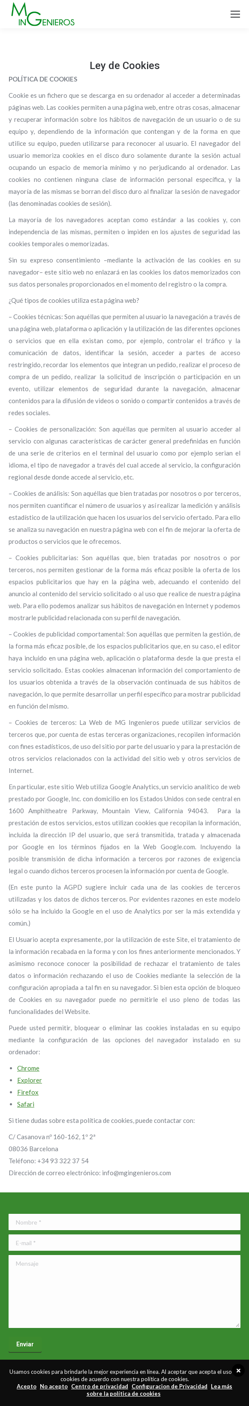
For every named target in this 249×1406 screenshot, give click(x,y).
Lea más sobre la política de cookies (160, 1390)
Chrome (28, 1068)
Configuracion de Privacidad (169, 1386)
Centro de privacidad (99, 1386)
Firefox (28, 1092)
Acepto (26, 1386)
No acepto (54, 1386)
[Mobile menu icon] (235, 14)
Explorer (29, 1080)
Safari (25, 1104)
